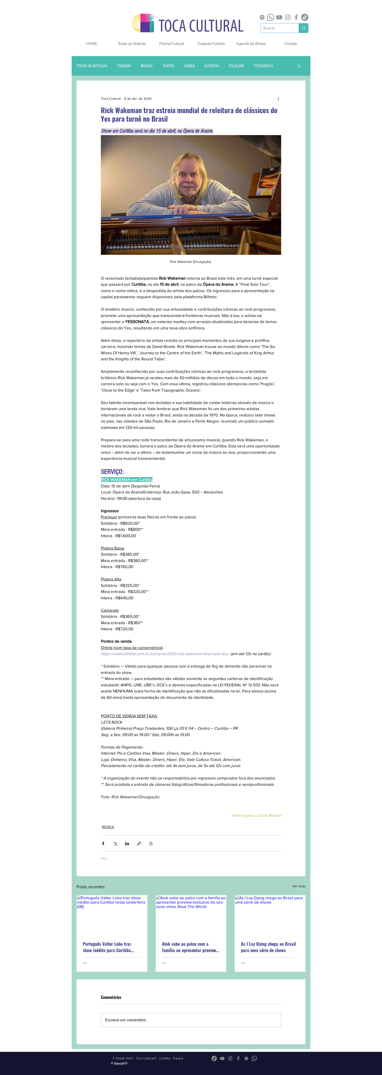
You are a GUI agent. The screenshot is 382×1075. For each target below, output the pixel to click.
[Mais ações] (278, 98)
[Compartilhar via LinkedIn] (127, 843)
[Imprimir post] (151, 843)
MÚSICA (147, 66)
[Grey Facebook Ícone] (296, 17)
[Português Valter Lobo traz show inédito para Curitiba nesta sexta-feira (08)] (112, 915)
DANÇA (189, 66)
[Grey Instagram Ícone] (287, 17)
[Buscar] (275, 28)
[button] (299, 66)
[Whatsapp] (270, 17)
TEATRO (168, 66)
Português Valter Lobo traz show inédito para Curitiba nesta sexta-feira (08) (107, 947)
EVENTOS (212, 66)
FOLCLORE (236, 66)
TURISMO (124, 66)
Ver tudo (299, 886)
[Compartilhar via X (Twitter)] (115, 843)
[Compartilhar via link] (139, 843)
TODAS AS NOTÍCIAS (91, 66)
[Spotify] (262, 17)
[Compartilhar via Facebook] (103, 843)
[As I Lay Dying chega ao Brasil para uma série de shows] (270, 915)
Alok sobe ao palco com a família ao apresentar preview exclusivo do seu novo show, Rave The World (189, 947)
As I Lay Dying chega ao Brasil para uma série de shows (268, 947)
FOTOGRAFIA (263, 66)
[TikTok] (304, 17)
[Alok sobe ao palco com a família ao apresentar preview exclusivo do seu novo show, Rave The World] (191, 915)
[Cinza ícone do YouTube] (279, 17)
